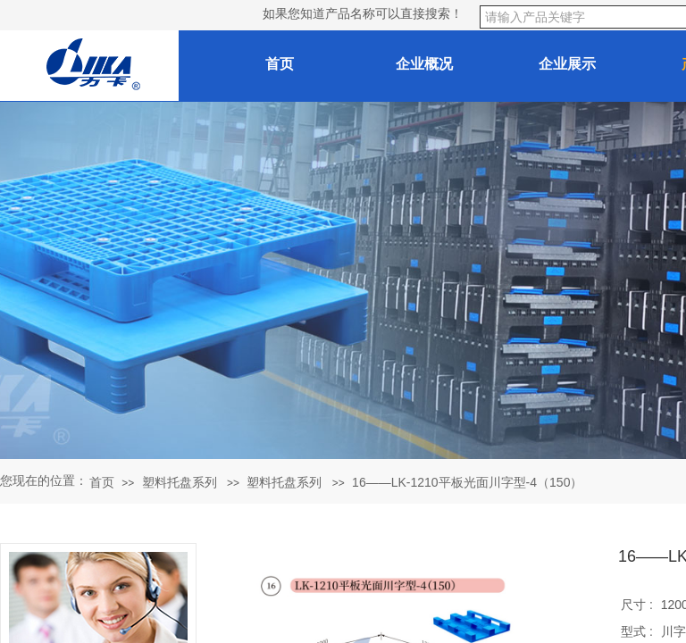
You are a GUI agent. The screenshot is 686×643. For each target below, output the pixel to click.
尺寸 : (639, 604)
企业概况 (424, 63)
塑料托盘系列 (179, 482)
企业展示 (567, 63)
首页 (101, 482)
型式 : (639, 631)
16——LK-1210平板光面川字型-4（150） (467, 482)
